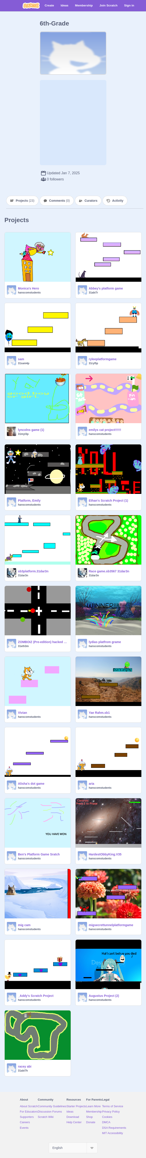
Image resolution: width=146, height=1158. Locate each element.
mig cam (24, 925)
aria (91, 783)
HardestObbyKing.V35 (105, 854)
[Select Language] (73, 1147)
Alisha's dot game (31, 783)
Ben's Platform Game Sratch (39, 854)
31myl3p (23, 434)
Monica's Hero (28, 288)
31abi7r (93, 292)
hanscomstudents (29, 292)
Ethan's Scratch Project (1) (108, 500)
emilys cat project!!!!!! (105, 430)
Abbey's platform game (106, 288)
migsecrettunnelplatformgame (111, 925)
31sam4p (23, 363)
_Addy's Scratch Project (36, 996)
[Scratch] (31, 5)
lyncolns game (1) (31, 430)
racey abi (24, 1066)
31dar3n (23, 575)
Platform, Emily (29, 500)
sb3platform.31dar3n (33, 571)
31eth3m (23, 646)
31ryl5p (93, 363)
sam (21, 359)
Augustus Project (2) (104, 996)
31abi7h (23, 1070)
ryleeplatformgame (103, 359)
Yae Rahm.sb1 (99, 712)
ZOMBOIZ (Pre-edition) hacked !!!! (43, 642)
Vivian (22, 712)
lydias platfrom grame (105, 642)
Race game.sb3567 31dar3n (109, 571)
